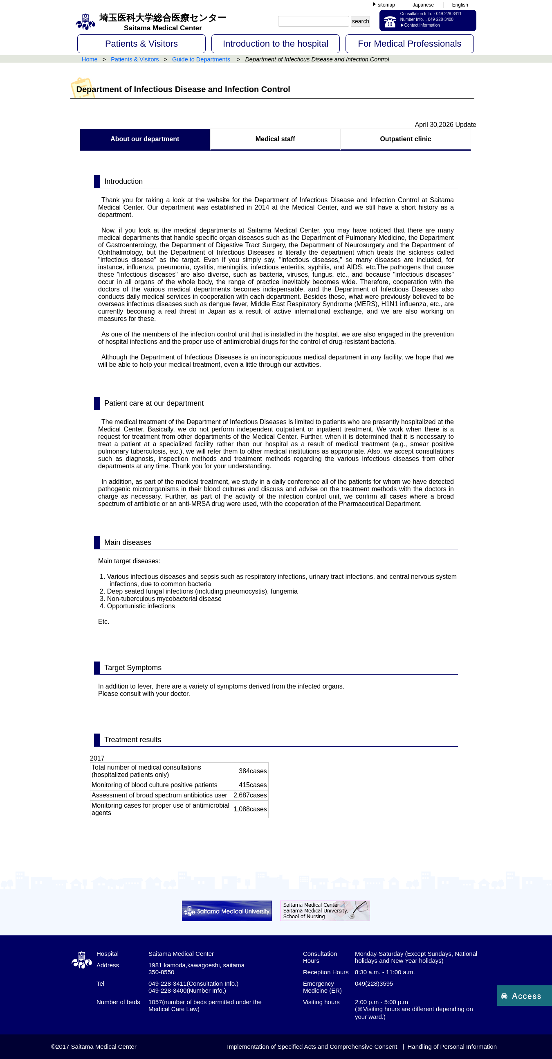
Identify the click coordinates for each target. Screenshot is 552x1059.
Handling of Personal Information (452, 1046)
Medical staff (275, 138)
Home (90, 59)
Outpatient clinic (405, 138)
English (460, 5)
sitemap (386, 5)
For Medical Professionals (409, 43)
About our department (144, 138)
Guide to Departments (202, 59)
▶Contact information (420, 25)
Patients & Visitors (141, 43)
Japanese (423, 5)
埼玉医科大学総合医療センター (163, 22)
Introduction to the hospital (275, 43)
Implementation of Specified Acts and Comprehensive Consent (312, 1046)
